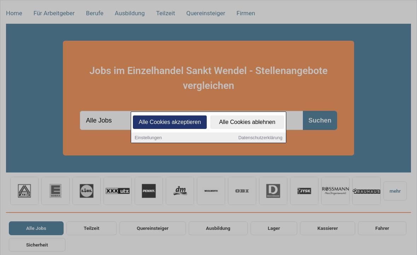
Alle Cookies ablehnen (247, 123)
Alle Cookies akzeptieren (170, 123)
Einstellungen (148, 138)
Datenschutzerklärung (260, 138)
